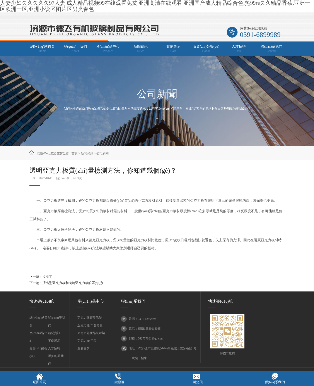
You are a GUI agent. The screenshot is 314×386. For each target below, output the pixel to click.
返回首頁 (39, 382)
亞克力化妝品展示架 (91, 333)
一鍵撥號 (117, 382)
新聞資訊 (87, 153)
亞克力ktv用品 (87, 340)
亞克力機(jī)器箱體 (89, 325)
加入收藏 (235, 17)
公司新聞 (102, 153)
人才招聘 (54, 348)
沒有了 (47, 277)
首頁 (75, 153)
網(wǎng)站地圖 (274, 17)
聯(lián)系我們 (275, 382)
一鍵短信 (196, 382)
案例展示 (54, 340)
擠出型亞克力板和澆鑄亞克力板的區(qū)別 (73, 283)
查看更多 (83, 348)
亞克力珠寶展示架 (89, 317)
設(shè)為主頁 (252, 17)
